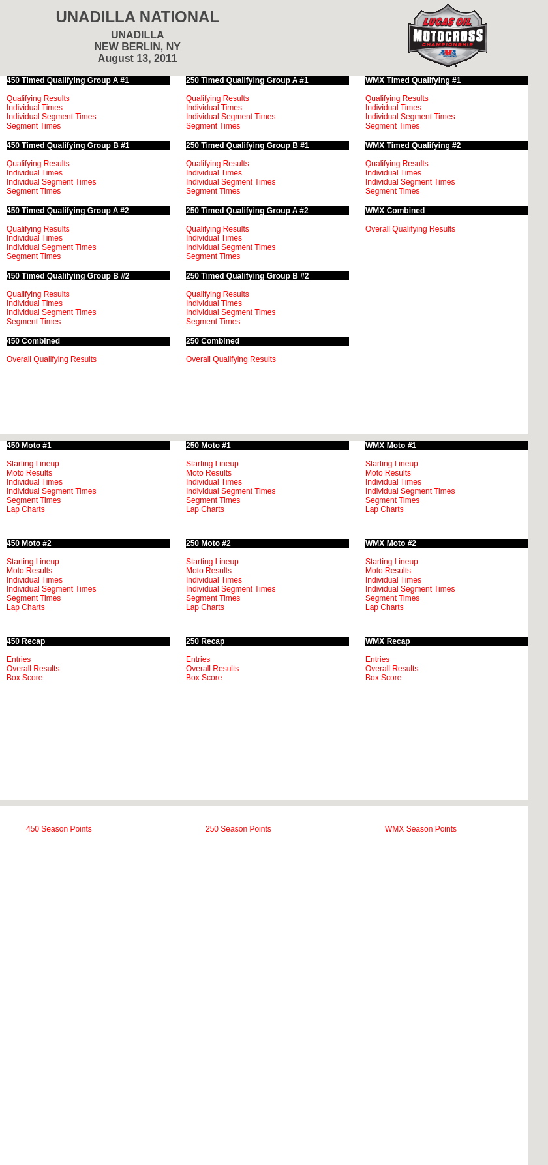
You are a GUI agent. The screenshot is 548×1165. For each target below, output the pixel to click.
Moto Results (29, 472)
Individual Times (35, 107)
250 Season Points (238, 829)
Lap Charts (26, 509)
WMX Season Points (421, 829)
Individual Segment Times (51, 116)
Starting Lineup (33, 463)
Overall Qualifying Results (52, 359)
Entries (19, 659)
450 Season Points (59, 829)
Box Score (24, 677)
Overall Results (33, 668)
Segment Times (34, 125)
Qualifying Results (38, 98)
